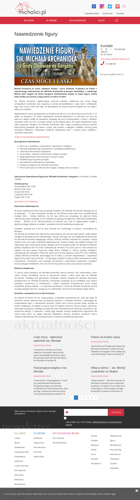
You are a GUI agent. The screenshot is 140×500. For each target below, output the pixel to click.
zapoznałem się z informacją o (93, 423)
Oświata (94, 440)
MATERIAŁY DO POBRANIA (26, 201)
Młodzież (95, 444)
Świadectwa (19, 447)
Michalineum (115, 444)
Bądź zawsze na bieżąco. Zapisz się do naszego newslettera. (35, 412)
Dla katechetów (59, 442)
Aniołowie (38, 437)
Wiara (17, 442)
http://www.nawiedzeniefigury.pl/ (115, 58)
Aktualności (96, 463)
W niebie (51, 20)
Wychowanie (77, 20)
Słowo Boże (39, 456)
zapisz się (116, 412)
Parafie (94, 435)
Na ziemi (29, 20)
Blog (101, 20)
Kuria (93, 454)
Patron (120, 13)
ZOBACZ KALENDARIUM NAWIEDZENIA (32, 136)
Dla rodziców (58, 437)
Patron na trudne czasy (105, 336)
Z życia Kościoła (21, 465)
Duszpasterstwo (21, 451)
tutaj (113, 494)
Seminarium (115, 454)
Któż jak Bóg (115, 449)
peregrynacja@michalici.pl (112, 74)
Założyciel (107, 13)
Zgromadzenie (92, 13)
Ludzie (17, 437)
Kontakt (94, 458)
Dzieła (93, 449)
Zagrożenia (39, 442)
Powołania (114, 458)
